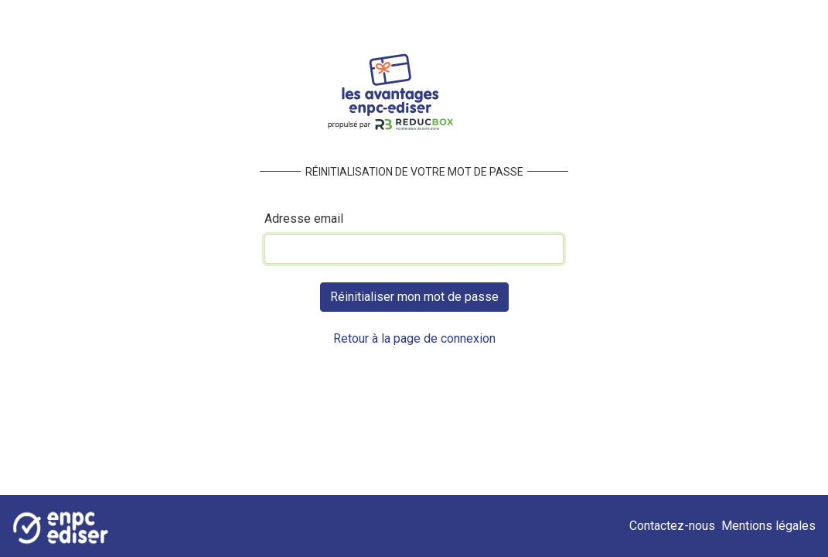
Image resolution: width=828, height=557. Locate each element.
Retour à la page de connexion (414, 338)
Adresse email (303, 218)
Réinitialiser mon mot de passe (414, 296)
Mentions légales (768, 525)
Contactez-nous (675, 525)
